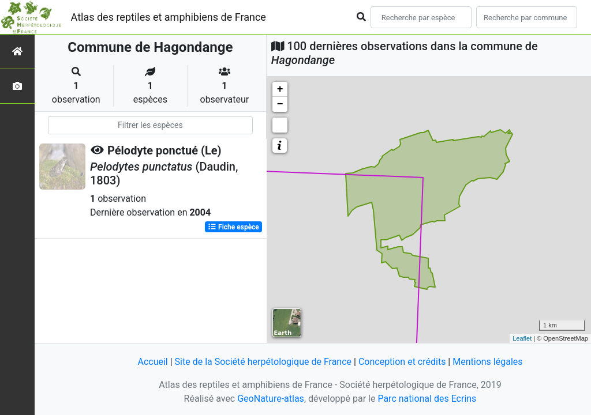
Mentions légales (487, 361)
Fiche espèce (233, 227)
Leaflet (522, 338)
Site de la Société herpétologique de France (263, 361)
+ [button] (280, 89)
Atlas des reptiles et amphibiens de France (168, 17)
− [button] (280, 104)
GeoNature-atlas (270, 398)
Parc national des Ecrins (426, 398)
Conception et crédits (402, 361)
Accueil (152, 361)
